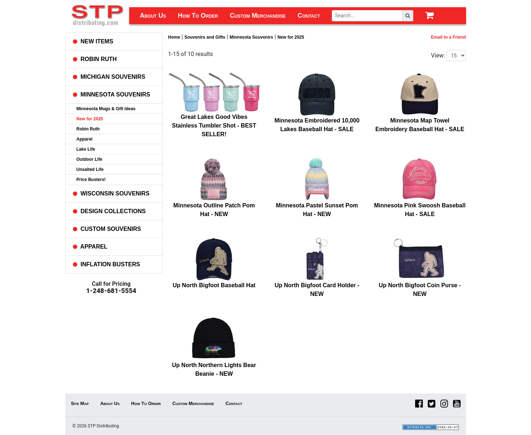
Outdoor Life (90, 159)
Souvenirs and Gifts (204, 37)
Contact (308, 15)
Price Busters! (91, 179)
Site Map (80, 403)
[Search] (367, 15)
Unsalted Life (90, 169)
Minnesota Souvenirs (251, 37)
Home (174, 37)
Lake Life (86, 149)
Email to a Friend (448, 37)
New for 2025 (90, 118)
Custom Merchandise (258, 15)
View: (438, 55)
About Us (153, 15)
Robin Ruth (88, 129)
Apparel (85, 139)
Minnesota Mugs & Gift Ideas (106, 108)
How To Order (198, 15)
